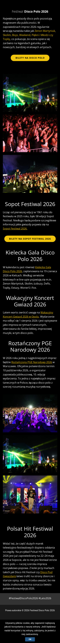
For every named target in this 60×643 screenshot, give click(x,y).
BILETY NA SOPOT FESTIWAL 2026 (30, 238)
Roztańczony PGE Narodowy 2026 (31, 362)
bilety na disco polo (30, 57)
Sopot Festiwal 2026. (15, 228)
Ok (30, 639)
